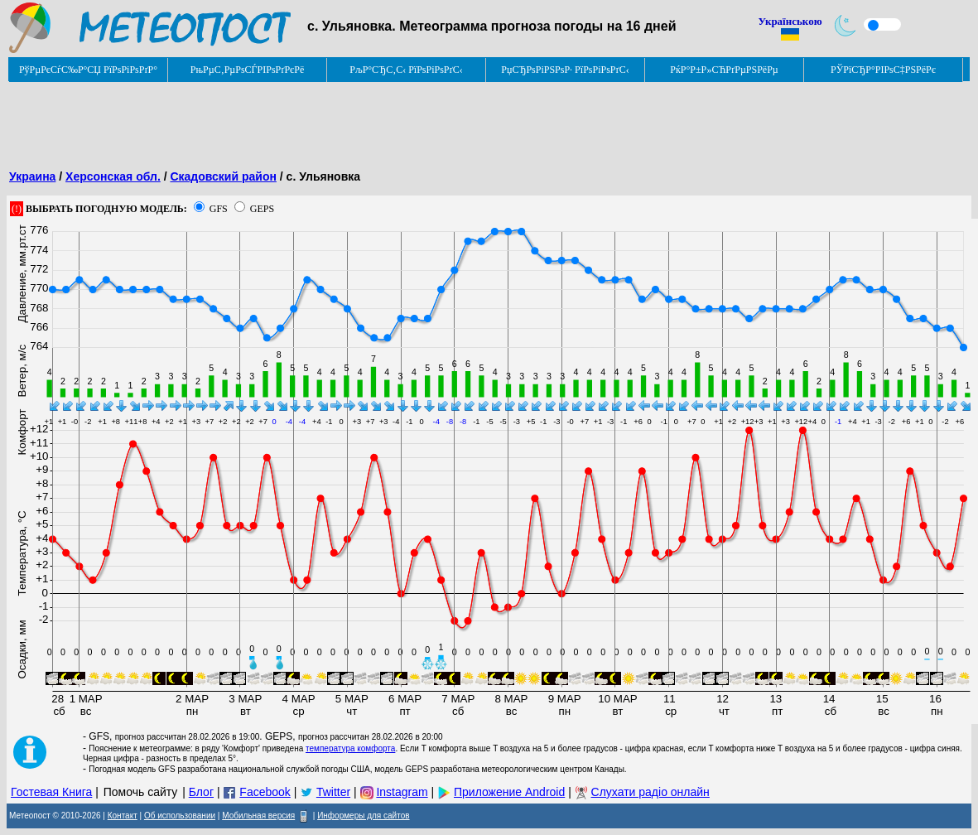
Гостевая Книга (51, 792)
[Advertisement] (308, 120)
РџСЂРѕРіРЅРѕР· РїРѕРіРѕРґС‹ (565, 69)
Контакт (122, 815)
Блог (201, 792)
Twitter (333, 792)
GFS (219, 209)
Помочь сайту (141, 792)
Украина (32, 176)
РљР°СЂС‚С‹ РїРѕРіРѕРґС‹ (406, 69)
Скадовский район (223, 176)
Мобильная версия (258, 815)
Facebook (264, 792)
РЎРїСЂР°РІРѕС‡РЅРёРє (883, 69)
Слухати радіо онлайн (650, 792)
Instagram (401, 792)
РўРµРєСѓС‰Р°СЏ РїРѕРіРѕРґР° (88, 69)
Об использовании (179, 815)
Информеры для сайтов (363, 815)
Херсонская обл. (113, 176)
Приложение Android (509, 792)
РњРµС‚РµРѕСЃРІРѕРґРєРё (247, 69)
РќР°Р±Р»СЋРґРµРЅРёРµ (724, 69)
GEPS (262, 209)
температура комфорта (350, 748)
